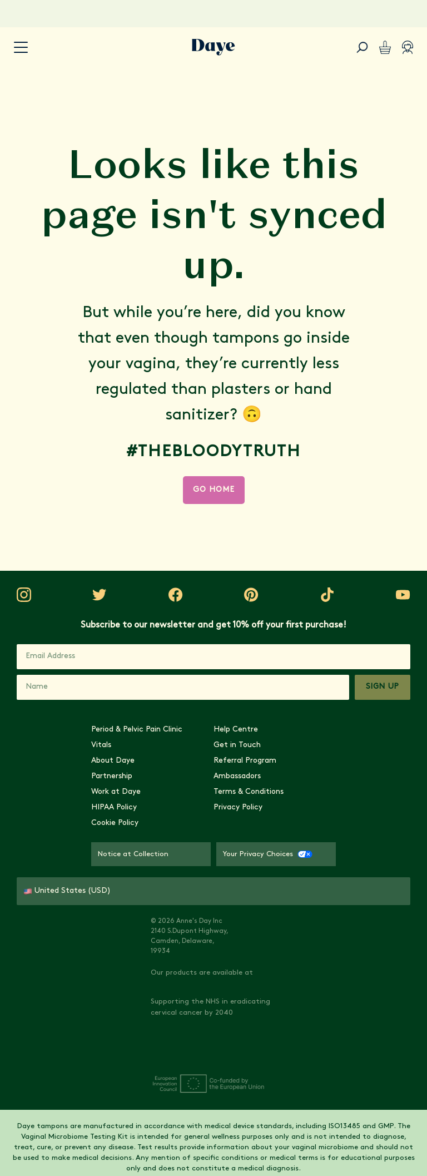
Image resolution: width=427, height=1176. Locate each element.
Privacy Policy (238, 939)
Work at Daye (116, 923)
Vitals (101, 876)
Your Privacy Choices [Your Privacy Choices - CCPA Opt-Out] (267, 985)
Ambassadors (237, 907)
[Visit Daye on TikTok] (282, 828)
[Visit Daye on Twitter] (145, 828)
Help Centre (236, 861)
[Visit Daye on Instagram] (99, 828)
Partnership (111, 907)
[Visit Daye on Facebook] (190, 828)
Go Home (214, 490)
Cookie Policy (114, 954)
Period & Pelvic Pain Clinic (136, 861)
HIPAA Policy (114, 939)
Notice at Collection (133, 985)
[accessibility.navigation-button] (21, 47)
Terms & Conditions (249, 923)
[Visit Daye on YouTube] (327, 828)
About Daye (113, 892)
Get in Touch (237, 876)
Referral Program (245, 892)
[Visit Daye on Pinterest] (236, 828)
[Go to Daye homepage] (213, 47)
